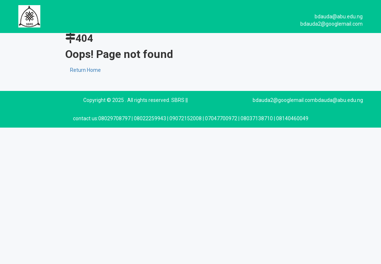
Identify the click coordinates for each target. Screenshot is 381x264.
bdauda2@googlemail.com (284, 100)
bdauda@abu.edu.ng (339, 100)
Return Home (85, 70)
